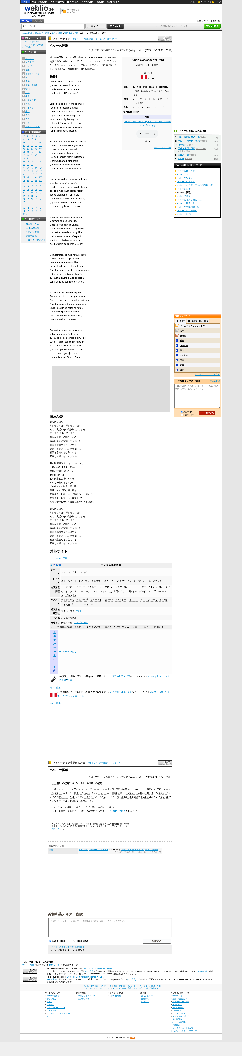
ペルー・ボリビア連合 (189, 141)
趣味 (27, 104)
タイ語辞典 (177, 1019)
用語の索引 (89, 39)
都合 (136, 797)
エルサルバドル (69, 581)
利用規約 (50, 1005)
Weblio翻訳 (177, 1005)
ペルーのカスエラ (186, 170)
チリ (142, 600)
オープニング (88, 797)
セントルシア (94, 591)
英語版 (78, 611)
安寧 (182, 331)
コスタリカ (96, 581)
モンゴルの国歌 (151, 850)
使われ (79, 801)
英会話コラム (32, 224)
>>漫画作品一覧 (154, 852)
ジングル (69, 789)
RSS (133, 1038)
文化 (27, 92)
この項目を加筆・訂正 (119, 676)
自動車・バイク (32, 73)
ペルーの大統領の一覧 (188, 207)
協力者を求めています (159, 676)
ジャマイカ (116, 586)
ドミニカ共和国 (110, 591)
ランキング (100, 39)
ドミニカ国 (125, 591)
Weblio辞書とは (53, 996)
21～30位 (203, 321)
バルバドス (70, 595)
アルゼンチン (67, 600)
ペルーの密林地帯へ (187, 210)
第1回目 (157, 789)
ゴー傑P (56, 783)
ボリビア (88, 605)
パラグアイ (152, 600)
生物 (27, 111)
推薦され (162, 793)
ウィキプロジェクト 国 (73, 695)
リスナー (102, 793)
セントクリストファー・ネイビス (140, 586)
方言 (27, 123)
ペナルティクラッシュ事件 (192, 326)
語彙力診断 (31, 236)
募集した (116, 793)
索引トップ (77, 39)
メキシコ (157, 581)
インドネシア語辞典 (180, 1016)
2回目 (72, 797)
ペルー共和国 (107, 789)
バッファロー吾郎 (133, 793)
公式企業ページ (147, 996)
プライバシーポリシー (56, 1008)
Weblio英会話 (32, 228)
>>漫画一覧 (141, 852)
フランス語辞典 (179, 1013)
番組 (56, 789)
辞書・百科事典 (32, 126)
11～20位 (192, 321)
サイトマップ (52, 1010)
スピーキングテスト (36, 239)
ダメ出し (164, 797)
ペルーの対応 (184, 214)
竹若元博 (149, 793)
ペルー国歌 (61, 558)
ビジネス (29, 58)
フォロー (184, 345)
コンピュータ (31, 66)
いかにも (184, 355)
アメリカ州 (107, 565)
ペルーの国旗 (184, 189)
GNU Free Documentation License (97, 969)
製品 (53, 33)
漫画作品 (68, 33)
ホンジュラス (144, 581)
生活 (27, 96)
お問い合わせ (57, 829)
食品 (27, 115)
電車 (27, 70)
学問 (27, 89)
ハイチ (161, 591)
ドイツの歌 (83, 850)
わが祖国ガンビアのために (132, 850)
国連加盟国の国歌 (186, 148)
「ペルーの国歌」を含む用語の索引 (67, 947)
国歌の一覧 (66, 622)
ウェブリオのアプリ (86, 996)
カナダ (83, 572)
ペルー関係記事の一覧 (189, 137)
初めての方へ (202, 21)
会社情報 (145, 999)
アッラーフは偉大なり (98, 850)
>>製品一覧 (129, 852)
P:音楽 (62, 680)
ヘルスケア (30, 100)
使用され (127, 789)
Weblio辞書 (202, 971)
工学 (27, 81)
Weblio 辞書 (206, 2)
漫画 (60, 33)
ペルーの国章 (184, 196)
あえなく (54, 801)
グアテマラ (84, 581)
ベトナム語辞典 (179, 1022)
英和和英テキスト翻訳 (65, 914)
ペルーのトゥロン (186, 174)
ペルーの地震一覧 (186, 203)
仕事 (129, 797)
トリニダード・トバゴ (144, 591)
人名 (27, 119)
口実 (182, 360)
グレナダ (104, 586)
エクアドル (95, 600)
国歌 (77, 33)
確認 (182, 370)
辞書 (25, 2)
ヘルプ (218, 2)
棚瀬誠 (183, 336)
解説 (100, 783)
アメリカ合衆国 (69, 572)
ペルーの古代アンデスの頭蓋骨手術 (195, 185)
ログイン (192, 1)
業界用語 (29, 62)
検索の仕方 (51, 999)
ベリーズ (131, 581)
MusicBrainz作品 (67, 651)
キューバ (94, 586)
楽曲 (72, 676)
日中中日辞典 (72, 2)
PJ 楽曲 (70, 680)
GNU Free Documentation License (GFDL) (85, 977)
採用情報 (145, 1002)
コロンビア (120, 600)
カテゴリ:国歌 (81, 622)
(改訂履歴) (89, 971)
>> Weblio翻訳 (213, 381)
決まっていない (82, 793)
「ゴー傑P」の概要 (116, 811)
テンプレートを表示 (162, 148)
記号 (25, 214)
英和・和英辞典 (57, 2)
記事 (67, 783)
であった (63, 797)
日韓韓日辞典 (87, 2)
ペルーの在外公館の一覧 (189, 199)
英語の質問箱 (32, 232)
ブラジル (163, 600)
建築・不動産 (31, 85)
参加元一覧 (215, 21)
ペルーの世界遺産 (186, 181)
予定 (104, 797)
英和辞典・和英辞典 (180, 1002)
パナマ (120, 581)
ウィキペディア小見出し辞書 (68, 762)
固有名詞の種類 (42, 33)
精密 (182, 340)
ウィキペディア (61, 38)
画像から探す (83, 999)
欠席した (145, 797)
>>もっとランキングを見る (207, 374)
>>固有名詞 (117, 852)
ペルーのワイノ (185, 178)
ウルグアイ (81, 600)
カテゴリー (112, 39)
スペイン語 (70, 57)
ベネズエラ (66, 605)
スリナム (133, 600)
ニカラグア (109, 581)
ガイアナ (109, 600)
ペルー (150, 78)
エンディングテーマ (88, 789)
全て (24, 55)
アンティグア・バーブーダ (74, 586)
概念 (182, 350)
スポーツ (29, 108)
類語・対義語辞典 (39, 2)
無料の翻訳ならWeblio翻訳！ (73, 11)
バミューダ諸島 (69, 617)
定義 (182, 365)
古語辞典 (100, 2)
